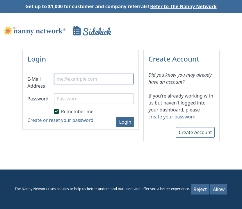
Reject (200, 189)
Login (125, 122)
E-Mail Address (36, 82)
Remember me (74, 111)
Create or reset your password (60, 120)
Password (37, 99)
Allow (219, 189)
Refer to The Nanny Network (183, 6)
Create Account (195, 132)
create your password (171, 116)
